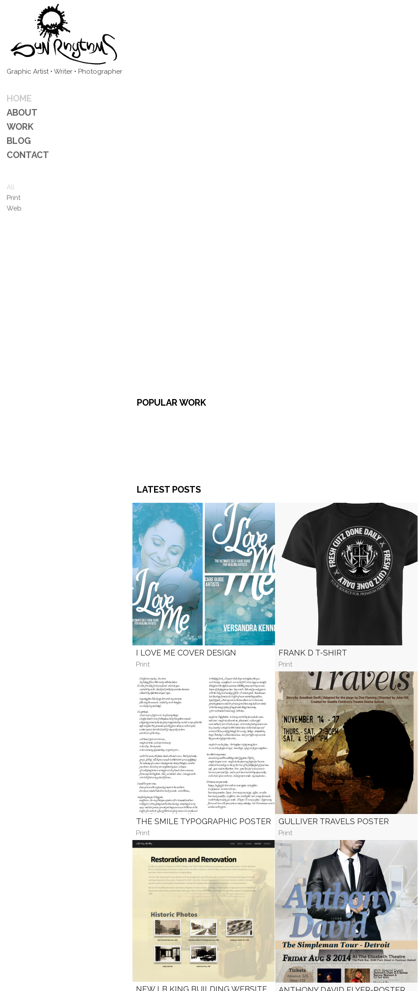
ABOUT (22, 112)
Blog (19, 141)
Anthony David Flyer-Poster (342, 862)
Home (19, 98)
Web (14, 208)
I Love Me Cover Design (186, 525)
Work (20, 126)
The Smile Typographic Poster (203, 694)
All (11, 187)
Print (13, 198)
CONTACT (28, 155)
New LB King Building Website (201, 862)
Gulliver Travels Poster (334, 694)
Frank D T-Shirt (313, 525)
